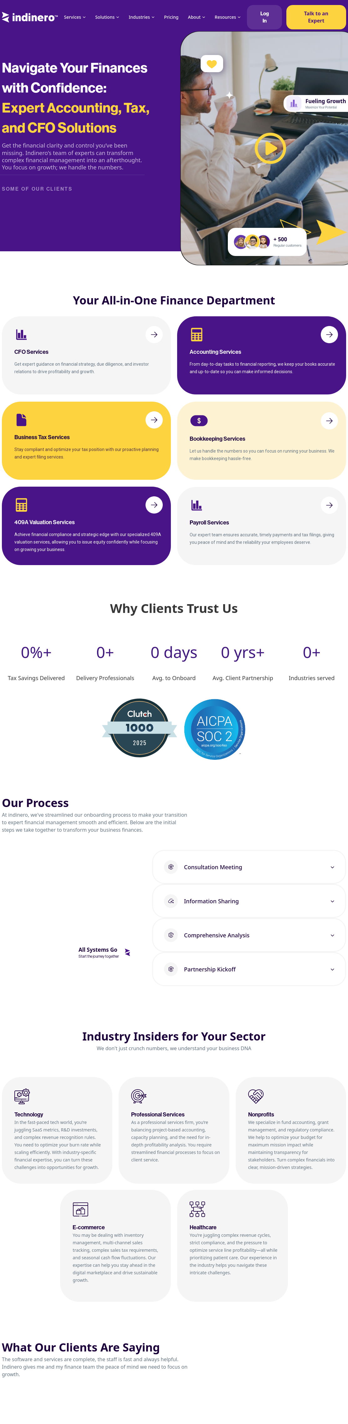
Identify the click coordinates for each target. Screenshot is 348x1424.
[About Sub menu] (203, 17)
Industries (139, 17)
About (194, 17)
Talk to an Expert (316, 17)
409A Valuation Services (44, 522)
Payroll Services (209, 522)
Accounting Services (215, 351)
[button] (249, 867)
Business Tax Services (42, 437)
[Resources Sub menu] (239, 17)
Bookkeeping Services (217, 438)
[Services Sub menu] (84, 17)
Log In (264, 17)
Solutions (105, 17)
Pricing (171, 17)
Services (72, 17)
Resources (225, 17)
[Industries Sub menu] (153, 17)
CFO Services (31, 351)
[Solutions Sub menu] (117, 17)
